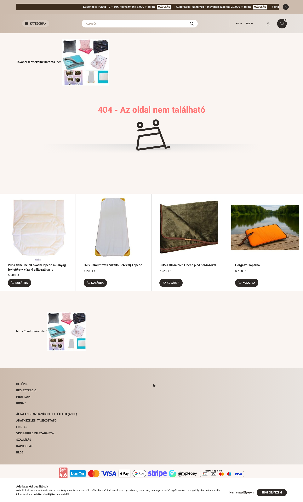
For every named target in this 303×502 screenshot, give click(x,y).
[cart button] (282, 23)
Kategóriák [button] (35, 23)
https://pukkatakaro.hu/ (51, 331)
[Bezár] (286, 7)
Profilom (23, 397)
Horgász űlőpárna (247, 265)
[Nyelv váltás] (238, 23)
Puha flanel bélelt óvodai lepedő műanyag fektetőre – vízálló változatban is (37, 267)
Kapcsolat (24, 446)
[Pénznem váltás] (248, 23)
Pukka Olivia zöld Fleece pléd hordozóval (187, 265)
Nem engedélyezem (242, 492)
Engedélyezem (272, 492)
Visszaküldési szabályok (35, 433)
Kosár (21, 403)
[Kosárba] (19, 283)
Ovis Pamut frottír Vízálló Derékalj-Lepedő (113, 265)
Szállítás (23, 439)
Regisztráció (26, 390)
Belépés (22, 384)
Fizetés (21, 427)
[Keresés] (140, 23)
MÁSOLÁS (185, 6)
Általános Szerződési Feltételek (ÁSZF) (46, 414)
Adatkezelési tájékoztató (36, 420)
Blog (20, 452)
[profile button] (268, 23)
